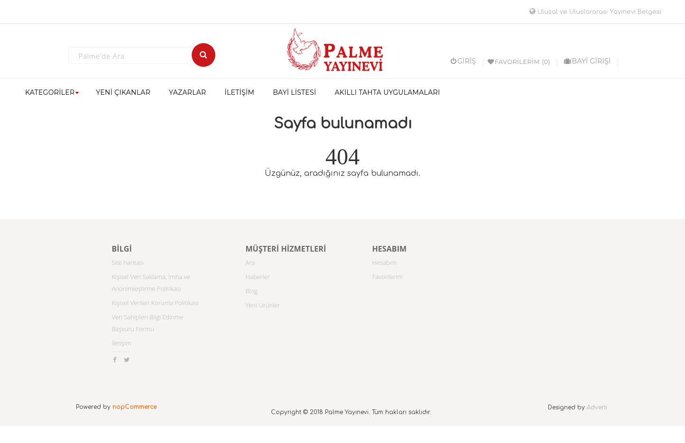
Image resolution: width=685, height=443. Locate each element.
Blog (251, 291)
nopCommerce (134, 407)
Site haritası (127, 262)
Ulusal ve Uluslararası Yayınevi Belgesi (595, 12)
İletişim (121, 343)
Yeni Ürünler (262, 305)
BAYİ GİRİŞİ (587, 61)
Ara (250, 262)
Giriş (463, 61)
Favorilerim (387, 276)
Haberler (257, 276)
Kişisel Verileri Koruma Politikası (154, 302)
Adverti (597, 407)
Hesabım (384, 262)
